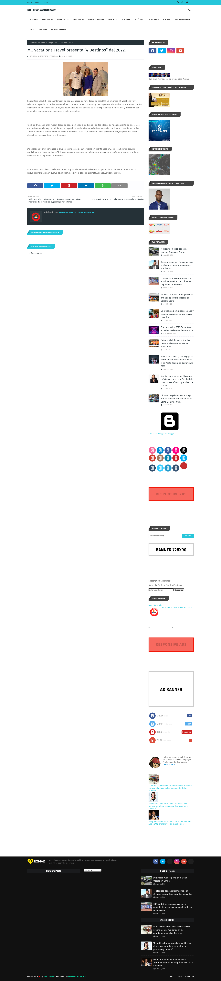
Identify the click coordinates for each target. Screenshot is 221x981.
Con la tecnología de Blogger (170, 432)
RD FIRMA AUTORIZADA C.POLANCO (44, 56)
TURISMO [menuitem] (167, 19)
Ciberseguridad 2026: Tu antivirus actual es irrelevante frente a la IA (177, 329)
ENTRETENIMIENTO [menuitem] (183, 19)
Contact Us (189, 976)
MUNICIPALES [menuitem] (63, 19)
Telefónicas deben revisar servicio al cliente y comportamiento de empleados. (177, 265)
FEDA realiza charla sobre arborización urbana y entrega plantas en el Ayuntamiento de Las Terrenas (170, 788)
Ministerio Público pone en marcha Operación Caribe (174, 250)
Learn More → (169, 764)
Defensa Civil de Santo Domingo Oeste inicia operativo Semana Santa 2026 (176, 343)
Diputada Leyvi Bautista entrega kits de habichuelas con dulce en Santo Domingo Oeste (176, 398)
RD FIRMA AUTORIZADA (41, 10)
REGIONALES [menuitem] (78, 19)
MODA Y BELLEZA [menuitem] (58, 29)
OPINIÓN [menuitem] (43, 29)
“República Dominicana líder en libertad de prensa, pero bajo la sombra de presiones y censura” (168, 806)
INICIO (172, 976)
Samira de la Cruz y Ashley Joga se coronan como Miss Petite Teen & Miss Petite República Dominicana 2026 (177, 361)
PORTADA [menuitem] (33, 19)
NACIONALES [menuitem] (47, 19)
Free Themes (49, 976)
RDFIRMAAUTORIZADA (77, 976)
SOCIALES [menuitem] (126, 19)
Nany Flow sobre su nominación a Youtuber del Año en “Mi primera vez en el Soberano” (170, 822)
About (37, 2)
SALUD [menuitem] (32, 29)
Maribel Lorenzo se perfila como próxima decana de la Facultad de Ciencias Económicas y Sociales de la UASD (177, 381)
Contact (45, 2)
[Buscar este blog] (165, 536)
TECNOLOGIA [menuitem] (153, 19)
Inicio (31, 43)
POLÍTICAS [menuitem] (138, 19)
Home (29, 2)
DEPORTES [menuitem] (113, 19)
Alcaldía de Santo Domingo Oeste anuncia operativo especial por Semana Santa (177, 297)
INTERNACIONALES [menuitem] (96, 19)
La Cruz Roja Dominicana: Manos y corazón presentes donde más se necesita (177, 314)
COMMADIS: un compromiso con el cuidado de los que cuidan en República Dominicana (176, 281)
